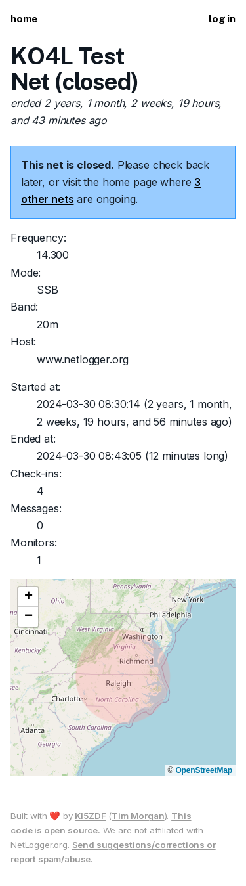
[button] (28, 597)
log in (222, 18)
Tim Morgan (138, 815)
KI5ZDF (90, 815)
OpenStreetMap (203, 770)
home (23, 18)
